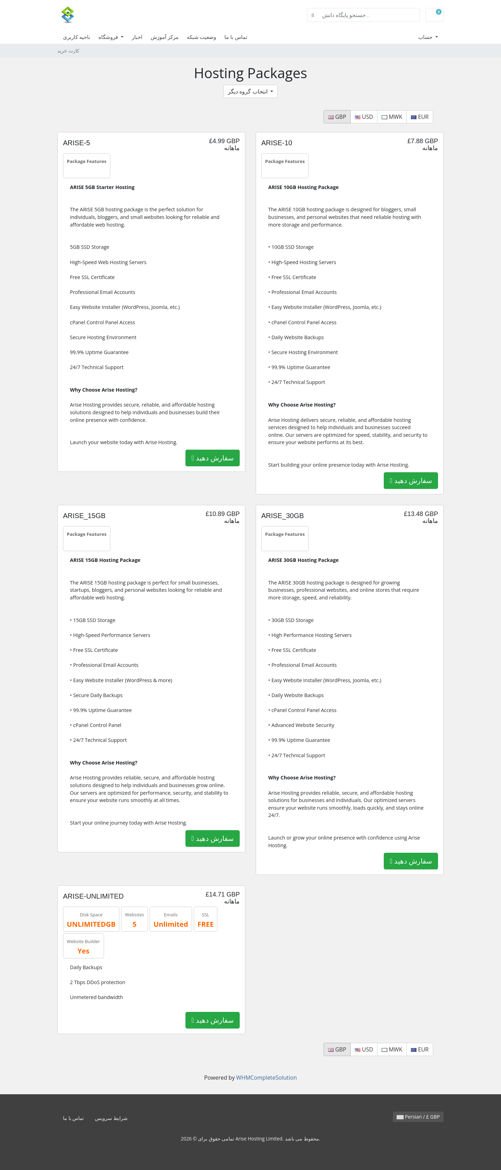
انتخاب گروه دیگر (248, 91)
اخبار (137, 36)
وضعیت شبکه (201, 36)
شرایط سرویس (111, 1118)
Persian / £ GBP (418, 1116)
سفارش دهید (212, 458)
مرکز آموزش (164, 36)
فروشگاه (108, 36)
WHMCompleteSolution (266, 1077)
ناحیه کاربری (76, 36)
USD (364, 117)
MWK (392, 117)
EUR (420, 117)
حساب (426, 36)
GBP (337, 117)
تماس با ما (235, 36)
